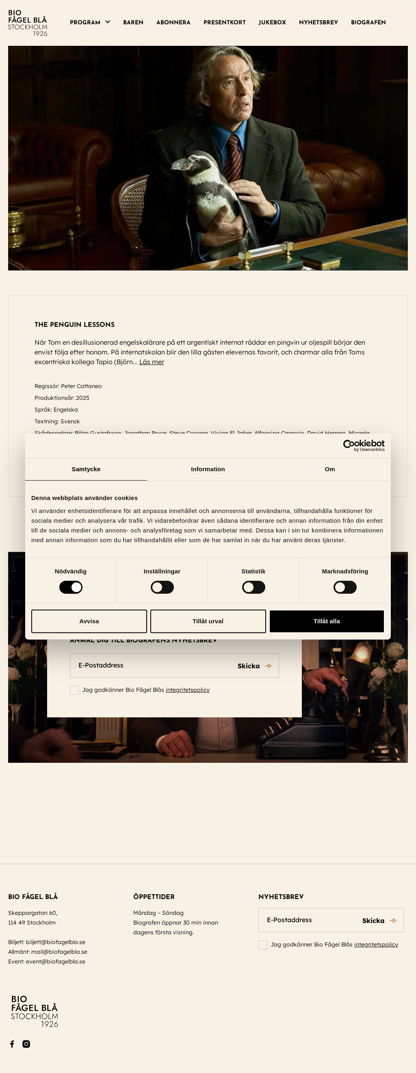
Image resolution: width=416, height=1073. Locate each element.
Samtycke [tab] (86, 469)
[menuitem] (93, 23)
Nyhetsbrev (318, 23)
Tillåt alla (327, 621)
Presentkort (225, 23)
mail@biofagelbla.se (59, 951)
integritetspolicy (188, 689)
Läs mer (155, 362)
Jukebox (272, 23)
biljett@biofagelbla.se (55, 942)
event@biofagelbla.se (55, 961)
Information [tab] (208, 469)
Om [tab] (330, 469)
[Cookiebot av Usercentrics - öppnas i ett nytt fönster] (349, 446)
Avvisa (89, 621)
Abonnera (173, 23)
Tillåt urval (208, 621)
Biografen (368, 23)
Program (85, 23)
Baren (133, 23)
